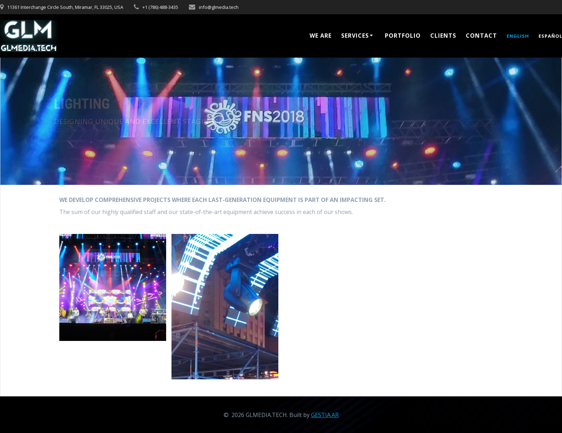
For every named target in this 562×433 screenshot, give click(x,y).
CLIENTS (443, 35)
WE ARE (321, 35)
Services (355, 35)
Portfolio (403, 35)
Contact (481, 35)
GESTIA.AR (325, 415)
